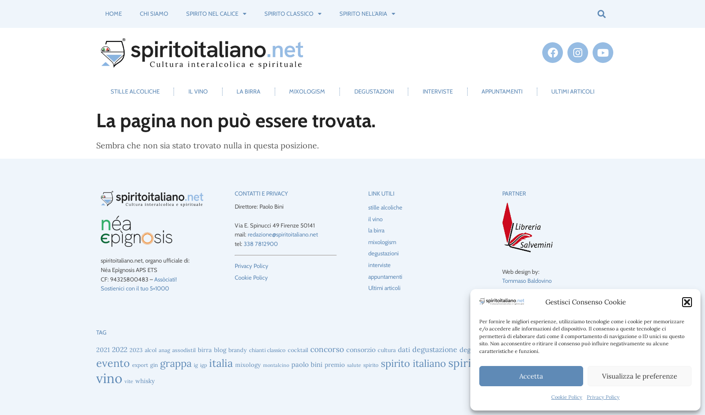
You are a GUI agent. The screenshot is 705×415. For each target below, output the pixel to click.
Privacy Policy (603, 397)
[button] (687, 302)
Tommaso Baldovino (527, 280)
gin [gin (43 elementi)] (154, 364)
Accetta (531, 376)
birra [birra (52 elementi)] (205, 350)
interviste (438, 91)
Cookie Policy (566, 397)
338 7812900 (261, 243)
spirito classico (292, 13)
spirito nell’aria (367, 13)
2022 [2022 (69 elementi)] (119, 349)
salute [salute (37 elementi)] (354, 365)
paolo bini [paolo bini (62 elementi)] (306, 364)
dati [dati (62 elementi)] (404, 349)
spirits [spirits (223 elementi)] (464, 363)
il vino (198, 91)
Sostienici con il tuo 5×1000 (135, 288)
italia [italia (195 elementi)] (221, 363)
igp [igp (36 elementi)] (203, 365)
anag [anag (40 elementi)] (164, 350)
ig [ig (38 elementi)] (196, 365)
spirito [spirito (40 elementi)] (371, 364)
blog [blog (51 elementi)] (220, 350)
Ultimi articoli (572, 91)
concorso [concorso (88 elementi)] (327, 349)
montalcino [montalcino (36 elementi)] (276, 365)
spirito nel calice (216, 13)
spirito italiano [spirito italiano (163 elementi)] (413, 363)
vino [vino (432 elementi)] (109, 378)
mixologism (307, 91)
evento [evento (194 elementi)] (113, 363)
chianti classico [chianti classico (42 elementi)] (267, 350)
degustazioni (374, 91)
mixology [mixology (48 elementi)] (248, 365)
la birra (248, 91)
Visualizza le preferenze (639, 376)
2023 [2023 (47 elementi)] (136, 349)
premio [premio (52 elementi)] (335, 365)
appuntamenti (502, 91)
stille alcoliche (135, 91)
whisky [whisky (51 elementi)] (145, 381)
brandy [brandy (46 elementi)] (237, 349)
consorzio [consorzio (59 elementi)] (360, 349)
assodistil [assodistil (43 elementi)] (184, 350)
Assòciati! (165, 279)
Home (113, 13)
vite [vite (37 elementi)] (129, 381)
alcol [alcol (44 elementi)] (150, 350)
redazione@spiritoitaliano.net (283, 234)
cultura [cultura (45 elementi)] (387, 350)
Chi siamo (154, 13)
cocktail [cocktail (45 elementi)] (298, 350)
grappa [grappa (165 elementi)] (176, 363)
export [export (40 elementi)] (140, 364)
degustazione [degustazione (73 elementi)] (434, 349)
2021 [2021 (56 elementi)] (103, 350)
